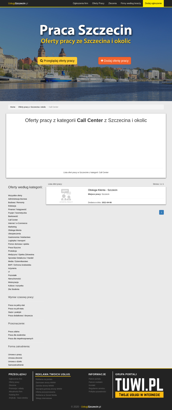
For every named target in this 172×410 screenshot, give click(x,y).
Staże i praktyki (14, 312)
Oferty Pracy (98, 3)
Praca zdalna (13, 331)
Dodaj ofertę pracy (115, 60)
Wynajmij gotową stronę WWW (49, 389)
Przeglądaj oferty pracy (57, 60)
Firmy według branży (131, 3)
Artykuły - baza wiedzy (18, 398)
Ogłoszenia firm (80, 3)
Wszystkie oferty (15, 195)
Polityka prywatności (97, 391)
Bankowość (13, 216)
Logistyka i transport (16, 240)
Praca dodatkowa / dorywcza (20, 316)
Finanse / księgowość (17, 209)
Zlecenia (112, 3)
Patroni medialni (95, 382)
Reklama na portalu (44, 379)
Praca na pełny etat (16, 305)
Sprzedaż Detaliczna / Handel (20, 258)
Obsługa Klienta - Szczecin (102, 190)
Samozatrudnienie (16, 365)
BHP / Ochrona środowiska (19, 265)
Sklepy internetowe (44, 398)
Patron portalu (95, 379)
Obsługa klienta (14, 230)
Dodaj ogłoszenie (153, 3)
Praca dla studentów (17, 335)
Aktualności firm (15, 391)
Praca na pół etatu (16, 309)
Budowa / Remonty (16, 202)
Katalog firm (14, 395)
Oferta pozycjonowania (45, 392)
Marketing (12, 227)
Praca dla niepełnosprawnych (20, 338)
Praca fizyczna (14, 247)
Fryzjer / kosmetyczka (17, 213)
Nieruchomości (14, 279)
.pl (18, 3)
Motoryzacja (13, 282)
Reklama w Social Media (46, 395)
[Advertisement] (86, 146)
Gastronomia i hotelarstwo (19, 237)
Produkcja (12, 251)
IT (9, 272)
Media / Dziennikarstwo (18, 261)
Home (12, 107)
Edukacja (12, 206)
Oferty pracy (14, 382)
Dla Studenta (13, 289)
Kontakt (92, 385)
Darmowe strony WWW (46, 382)
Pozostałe (12, 275)
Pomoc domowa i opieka (18, 244)
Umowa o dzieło (15, 361)
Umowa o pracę (15, 354)
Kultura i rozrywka (15, 286)
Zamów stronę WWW (45, 386)
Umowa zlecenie (15, 358)
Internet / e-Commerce (17, 223)
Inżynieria (12, 268)
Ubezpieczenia (14, 234)
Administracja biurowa (17, 199)
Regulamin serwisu (97, 388)
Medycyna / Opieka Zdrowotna (21, 254)
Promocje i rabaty (16, 388)
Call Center (13, 220)
